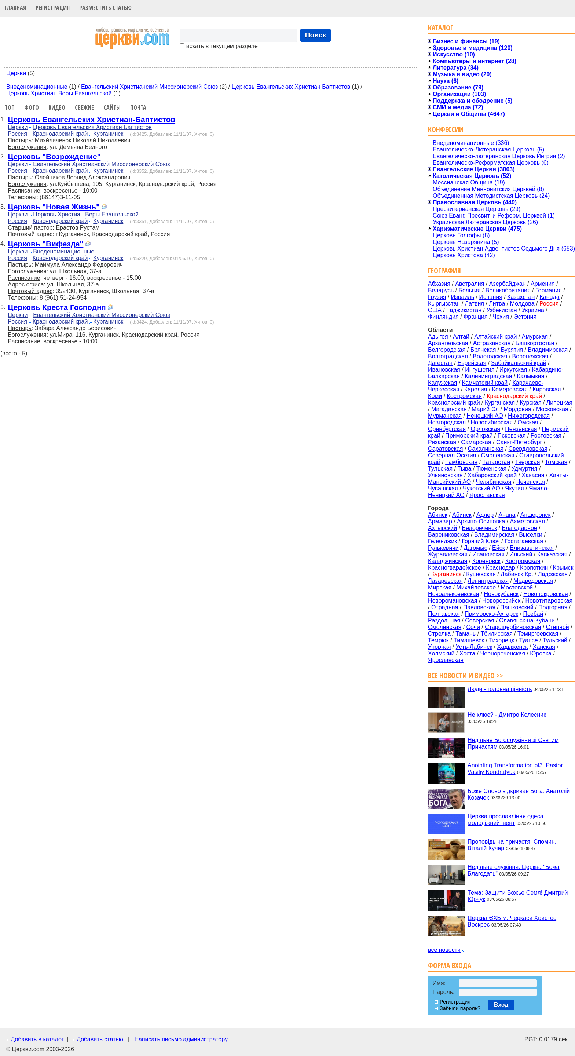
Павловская (479, 607)
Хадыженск (512, 647)
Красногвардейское (454, 567)
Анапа (506, 515)
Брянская (483, 350)
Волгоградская (448, 356)
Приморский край (468, 435)
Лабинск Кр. (517, 574)
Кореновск (486, 561)
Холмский (441, 653)
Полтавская (444, 614)
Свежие (84, 107)
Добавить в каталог (37, 1039)
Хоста (467, 653)
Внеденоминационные (36, 87)
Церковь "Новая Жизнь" (54, 206)
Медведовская (533, 581)
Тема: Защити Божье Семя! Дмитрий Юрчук (518, 895)
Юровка (541, 653)
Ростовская (546, 435)
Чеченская (530, 482)
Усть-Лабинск (474, 647)
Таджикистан (463, 310)
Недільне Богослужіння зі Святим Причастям (513, 743)
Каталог (440, 28)
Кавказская (552, 554)
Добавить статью (100, 1039)
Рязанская (442, 442)
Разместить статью (105, 8)
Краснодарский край (60, 134)
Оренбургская (447, 429)
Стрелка (439, 634)
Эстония (525, 317)
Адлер (485, 515)
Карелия (475, 389)
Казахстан (521, 297)
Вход (501, 1005)
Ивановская (444, 369)
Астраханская (491, 343)
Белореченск (479, 528)
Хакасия (533, 475)
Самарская (476, 442)
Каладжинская (447, 561)
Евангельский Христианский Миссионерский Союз (149, 87)
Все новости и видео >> (465, 675)
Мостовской (517, 587)
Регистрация (53, 8)
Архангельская (448, 343)
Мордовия (517, 409)
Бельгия (469, 290)
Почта (138, 107)
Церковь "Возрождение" (54, 156)
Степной (557, 627)
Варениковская (448, 534)
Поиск (315, 35)
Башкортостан (534, 343)
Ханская (544, 647)
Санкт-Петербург (519, 442)
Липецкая (559, 402)
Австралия (469, 284)
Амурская (535, 336)
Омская (527, 422)
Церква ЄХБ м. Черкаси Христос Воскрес (512, 921)
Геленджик (442, 541)
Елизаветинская (532, 548)
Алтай (461, 336)
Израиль (462, 297)
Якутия (514, 488)
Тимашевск (469, 640)
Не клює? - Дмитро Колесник (507, 714)
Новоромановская (452, 601)
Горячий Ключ (480, 541)
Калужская (442, 383)
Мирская (439, 587)
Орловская (485, 429)
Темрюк (438, 640)
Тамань (465, 634)
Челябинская (494, 482)
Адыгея (438, 336)
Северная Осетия (452, 455)
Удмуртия (525, 468)
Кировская (546, 389)
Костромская (464, 396)
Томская (556, 462)
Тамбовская (461, 462)
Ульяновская (445, 475)
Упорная (439, 647)
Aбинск (437, 515)
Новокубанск (501, 594)
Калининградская (488, 376)
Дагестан (440, 363)
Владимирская (548, 350)
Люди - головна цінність (500, 689)
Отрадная (444, 607)
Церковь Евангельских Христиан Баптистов (291, 87)
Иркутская (513, 369)
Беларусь (441, 290)
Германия (548, 290)
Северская (479, 620)
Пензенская (521, 429)
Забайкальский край (518, 363)
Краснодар (500, 567)
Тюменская (491, 468)
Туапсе (528, 640)
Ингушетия (479, 369)
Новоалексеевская (453, 594)
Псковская (512, 435)
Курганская (500, 402)
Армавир (440, 521)
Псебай (533, 614)
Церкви (16, 73)
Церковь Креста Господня (57, 307)
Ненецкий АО (484, 416)
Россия (17, 134)
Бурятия (512, 350)
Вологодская (490, 356)
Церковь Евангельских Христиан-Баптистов (91, 119)
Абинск (462, 515)
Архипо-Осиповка (481, 521)
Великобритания (508, 290)
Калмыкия (531, 376)
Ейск (498, 548)
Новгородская (447, 422)
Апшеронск (535, 515)
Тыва (465, 468)
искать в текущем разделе (218, 46)
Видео (56, 107)
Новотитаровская (548, 601)
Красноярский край (454, 402)
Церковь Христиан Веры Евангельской (59, 93)
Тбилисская (497, 634)
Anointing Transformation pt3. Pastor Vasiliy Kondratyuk (515, 768)
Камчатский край (485, 383)
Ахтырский (442, 528)
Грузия (437, 297)
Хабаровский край (492, 475)
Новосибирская (491, 422)
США (435, 310)
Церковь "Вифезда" (45, 244)
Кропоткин (534, 567)
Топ (10, 107)
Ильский (520, 554)
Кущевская (480, 574)
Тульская (440, 468)
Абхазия (439, 284)
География (444, 270)
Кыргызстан (444, 303)
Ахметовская (527, 521)
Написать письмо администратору (180, 1039)
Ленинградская (488, 581)
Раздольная (444, 620)
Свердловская (528, 449)
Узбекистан (501, 310)
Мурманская (445, 416)
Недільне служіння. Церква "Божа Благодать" (514, 870)
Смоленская (497, 455)
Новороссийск (501, 601)
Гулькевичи (443, 548)
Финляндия (443, 317)
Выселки (530, 534)
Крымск (563, 567)
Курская (530, 402)
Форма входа (449, 965)
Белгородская (446, 350)
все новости (444, 950)
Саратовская (445, 449)
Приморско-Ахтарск (491, 614)
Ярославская (487, 495)
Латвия (474, 303)
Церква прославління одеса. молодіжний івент (506, 819)
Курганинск (108, 134)
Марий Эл (485, 409)
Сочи (473, 627)
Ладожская (553, 574)
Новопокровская (545, 594)
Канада (550, 297)
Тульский (555, 640)
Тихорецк (501, 640)
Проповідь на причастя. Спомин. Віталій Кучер (512, 844)
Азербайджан (507, 284)
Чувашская (443, 488)
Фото (31, 107)
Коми (435, 396)
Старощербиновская (513, 627)
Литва (497, 303)
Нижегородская (529, 416)
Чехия (500, 317)
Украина (533, 310)
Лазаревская (445, 581)
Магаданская (449, 409)
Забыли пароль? (460, 1008)
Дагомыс (475, 548)
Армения (543, 284)
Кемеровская (510, 389)
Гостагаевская (524, 541)
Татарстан (496, 462)
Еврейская (471, 363)
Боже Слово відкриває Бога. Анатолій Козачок (519, 794)
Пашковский (517, 607)
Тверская (527, 462)
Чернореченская (502, 653)
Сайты (112, 107)
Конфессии (446, 129)
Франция (476, 317)
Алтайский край (495, 336)
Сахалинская (485, 449)
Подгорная (552, 607)
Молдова (522, 303)
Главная (15, 8)
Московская (552, 409)
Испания (490, 297)
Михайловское (476, 587)
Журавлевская (448, 554)
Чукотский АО (481, 488)
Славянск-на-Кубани (527, 620)
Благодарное (519, 528)
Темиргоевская (537, 634)
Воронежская (530, 356)
